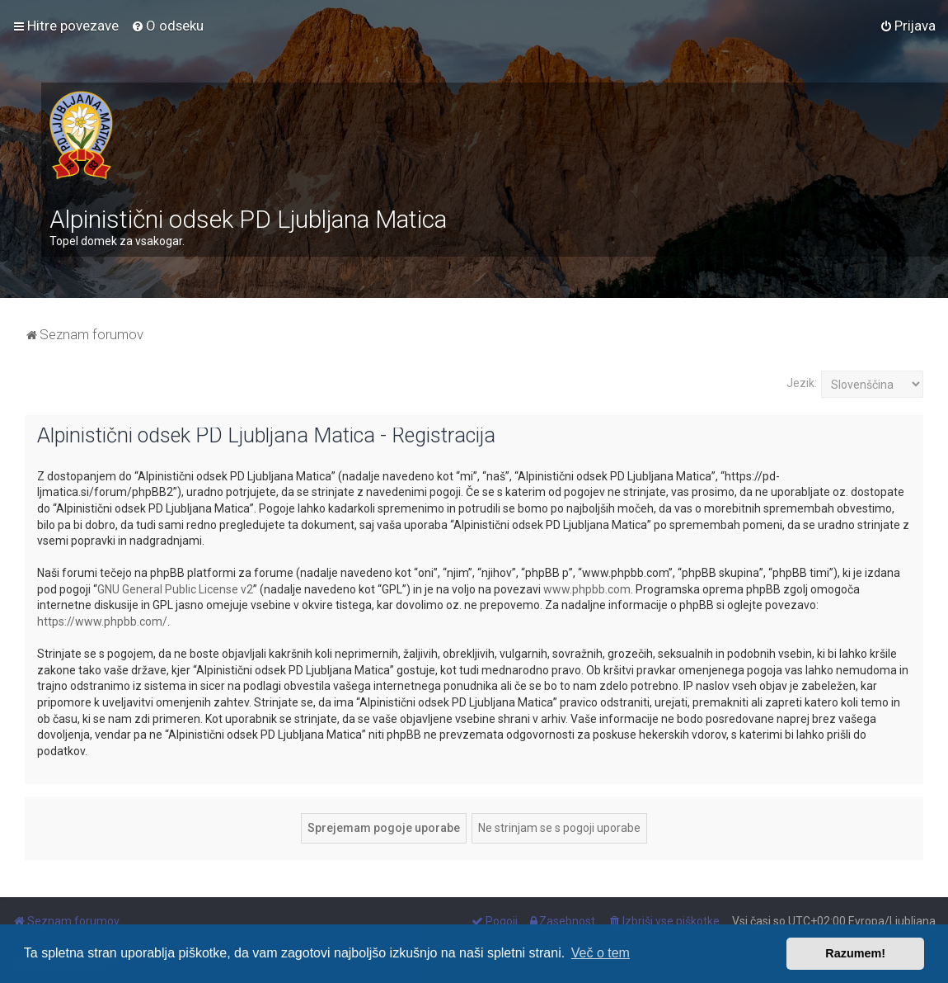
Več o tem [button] (600, 953)
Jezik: (801, 383)
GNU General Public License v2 (175, 589)
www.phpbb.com (587, 589)
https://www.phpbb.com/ (102, 621)
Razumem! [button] (855, 953)
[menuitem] (167, 25)
